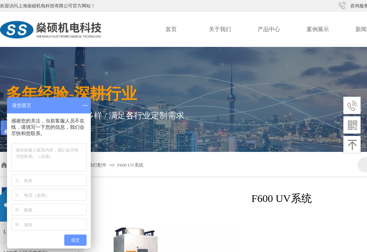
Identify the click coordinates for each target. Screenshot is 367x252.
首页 (171, 29)
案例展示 (318, 29)
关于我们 (220, 29)
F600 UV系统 (130, 165)
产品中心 (269, 29)
